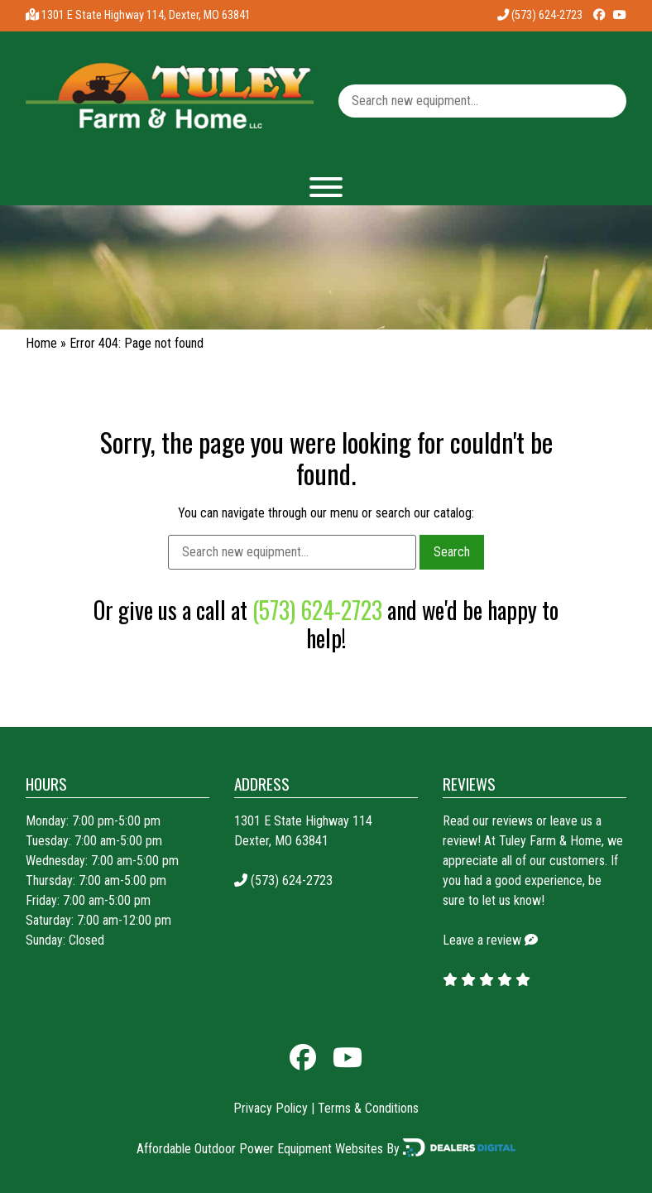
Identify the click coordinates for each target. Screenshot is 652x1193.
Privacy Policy (270, 1108)
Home (41, 343)
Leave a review (482, 940)
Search (452, 552)
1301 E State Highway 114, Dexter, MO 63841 (146, 15)
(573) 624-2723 (539, 15)
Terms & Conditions (368, 1108)
